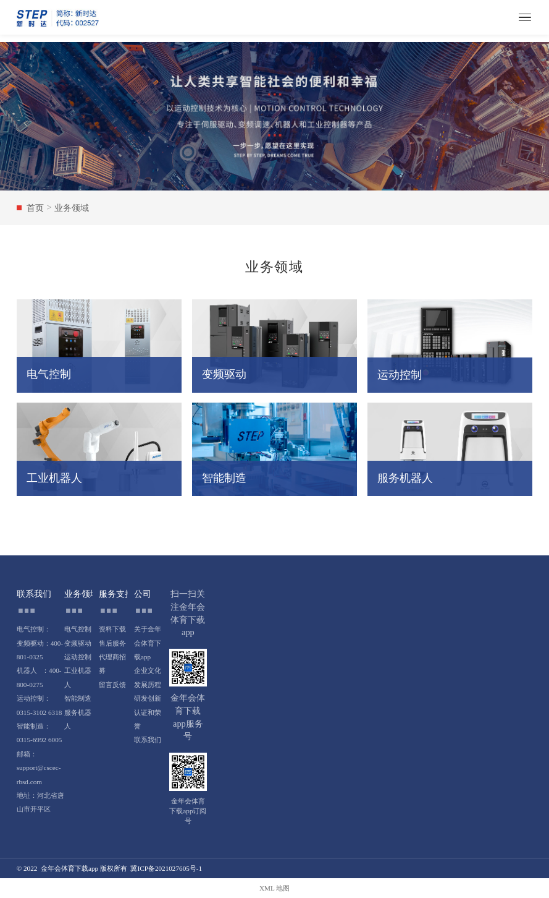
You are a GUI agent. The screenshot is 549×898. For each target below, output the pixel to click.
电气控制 (77, 629)
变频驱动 (77, 643)
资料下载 (112, 629)
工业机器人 (77, 677)
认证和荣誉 (147, 719)
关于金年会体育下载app (147, 643)
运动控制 (77, 657)
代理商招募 (112, 663)
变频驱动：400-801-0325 (40, 650)
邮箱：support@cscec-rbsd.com (39, 767)
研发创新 (147, 698)
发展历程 (147, 684)
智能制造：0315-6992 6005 (39, 732)
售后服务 (112, 643)
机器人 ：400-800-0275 (39, 677)
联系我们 (147, 739)
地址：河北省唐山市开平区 (40, 802)
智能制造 (77, 698)
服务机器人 (77, 719)
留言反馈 (112, 684)
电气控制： (34, 629)
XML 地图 (274, 888)
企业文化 (147, 670)
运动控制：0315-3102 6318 (39, 705)
